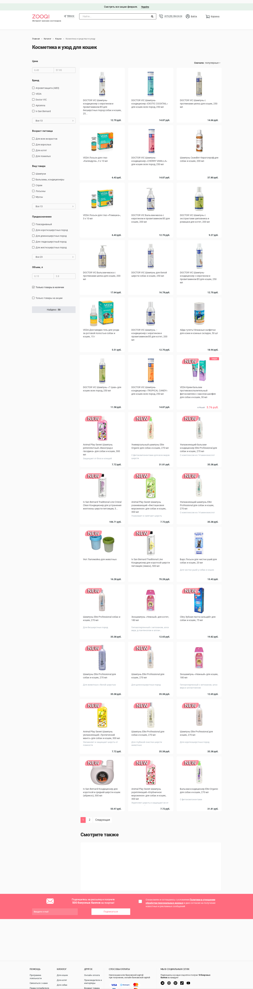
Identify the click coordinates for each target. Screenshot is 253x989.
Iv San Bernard (43, 108)
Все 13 (55, 117)
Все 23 (55, 253)
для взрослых (43, 141)
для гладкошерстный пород (51, 238)
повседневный (44, 221)
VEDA (38, 90)
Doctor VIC (41, 96)
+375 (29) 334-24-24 (173, 13)
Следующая (102, 814)
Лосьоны (41, 187)
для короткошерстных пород (52, 227)
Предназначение (42, 213)
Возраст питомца (42, 127)
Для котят (62, 980)
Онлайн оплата (92, 975)
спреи (39, 182)
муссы (39, 193)
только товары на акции (49, 294)
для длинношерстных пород (51, 232)
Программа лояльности (36, 977)
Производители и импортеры (93, 982)
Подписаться (111, 906)
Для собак (62, 985)
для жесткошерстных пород (51, 244)
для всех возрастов (46, 135)
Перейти (145, 3)
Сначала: (199, 59)
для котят (41, 147)
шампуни (41, 170)
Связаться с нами (39, 983)
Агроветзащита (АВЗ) (47, 84)
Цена (35, 58)
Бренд (35, 77)
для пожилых (43, 153)
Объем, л (37, 264)
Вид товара (38, 162)
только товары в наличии (50, 284)
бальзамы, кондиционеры (50, 176)
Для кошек (62, 975)
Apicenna (40, 102)
